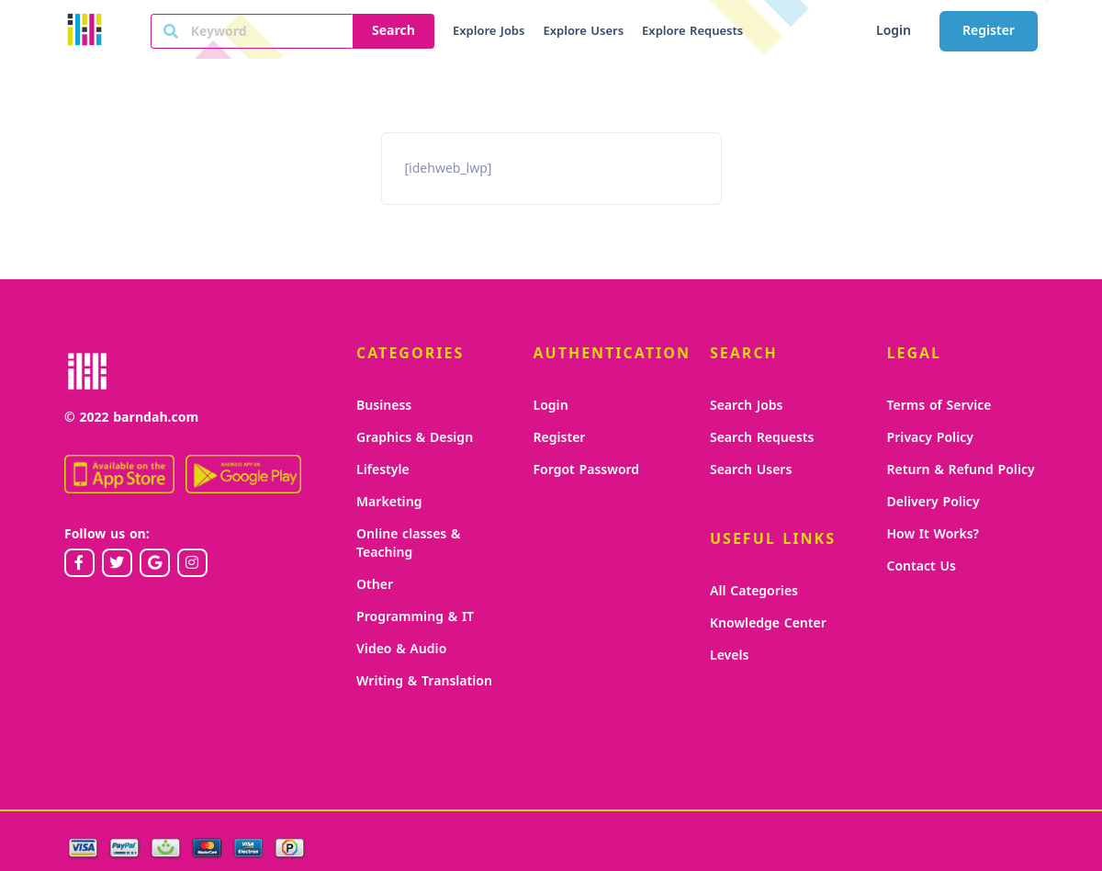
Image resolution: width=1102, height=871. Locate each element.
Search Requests (762, 437)
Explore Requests (692, 31)
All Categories (754, 591)
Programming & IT (415, 617)
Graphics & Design (414, 437)
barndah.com (155, 417)
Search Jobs (746, 405)
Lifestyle (383, 470)
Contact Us (921, 566)
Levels (729, 655)
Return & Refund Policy (961, 470)
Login (893, 30)
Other (374, 584)
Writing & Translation (424, 681)
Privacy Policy (930, 437)
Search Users (751, 470)
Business (383, 405)
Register (988, 30)
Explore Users (583, 31)
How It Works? (933, 534)
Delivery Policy (933, 502)
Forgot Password (587, 470)
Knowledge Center (768, 623)
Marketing (389, 502)
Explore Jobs (488, 31)
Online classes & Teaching (408, 543)
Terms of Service (939, 405)
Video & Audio (401, 649)
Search (393, 30)
